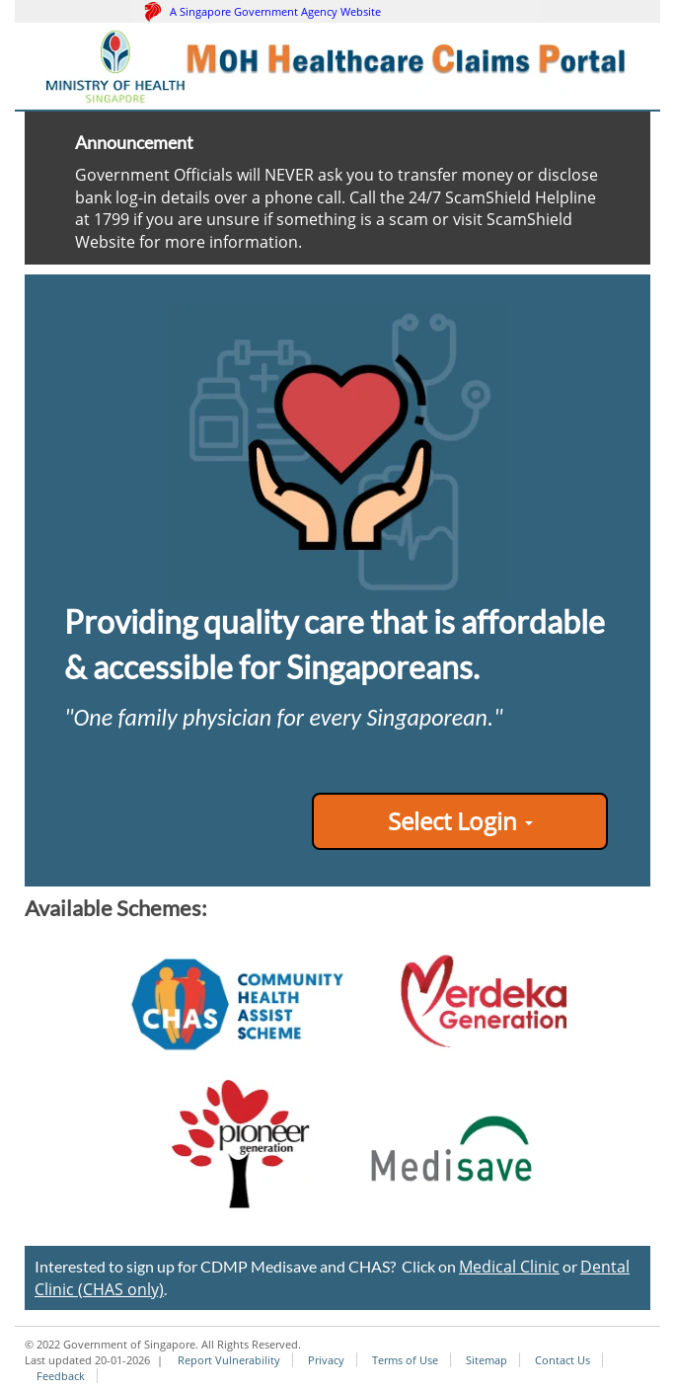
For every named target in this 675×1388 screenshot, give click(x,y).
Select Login (460, 821)
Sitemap (486, 1359)
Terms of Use (405, 1359)
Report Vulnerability (229, 1359)
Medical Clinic (509, 1266)
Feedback (61, 1375)
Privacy (326, 1359)
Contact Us (562, 1359)
